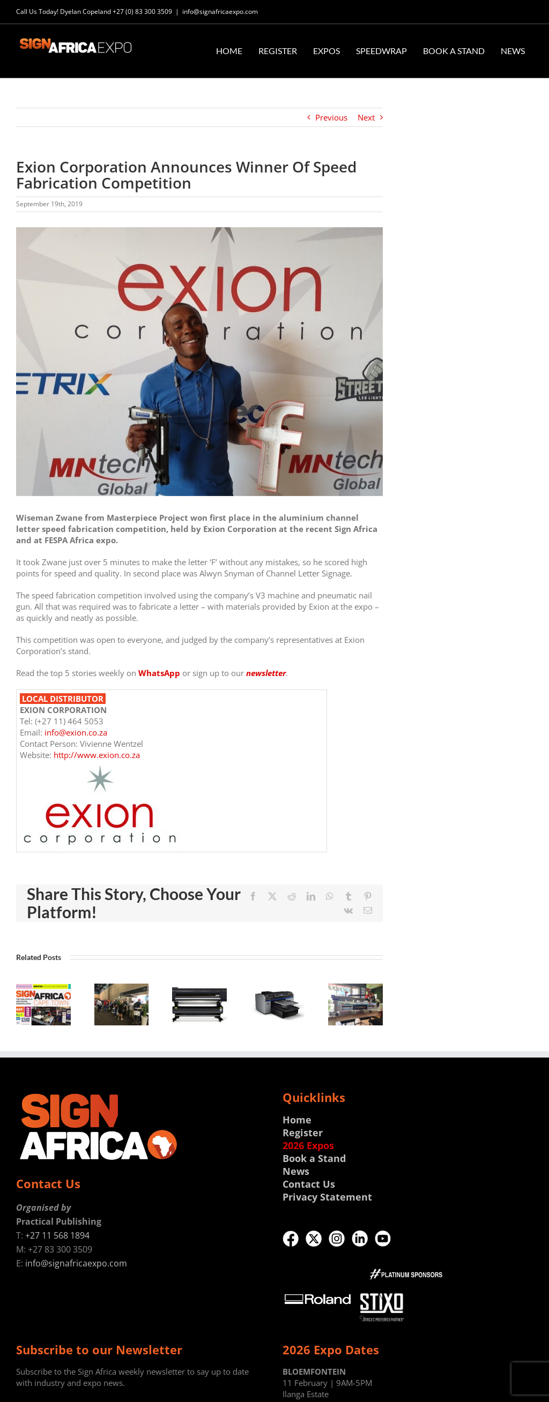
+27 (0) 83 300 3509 (142, 11)
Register (303, 1132)
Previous (331, 117)
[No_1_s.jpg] (199, 361)
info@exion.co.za (75, 732)
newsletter (266, 673)
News (296, 1171)
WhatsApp (159, 673)
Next (366, 117)
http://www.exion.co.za (97, 754)
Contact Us (309, 1184)
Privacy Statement (327, 1196)
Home (297, 1119)
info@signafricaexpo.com (220, 11)
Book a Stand (314, 1158)
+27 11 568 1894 (57, 1235)
